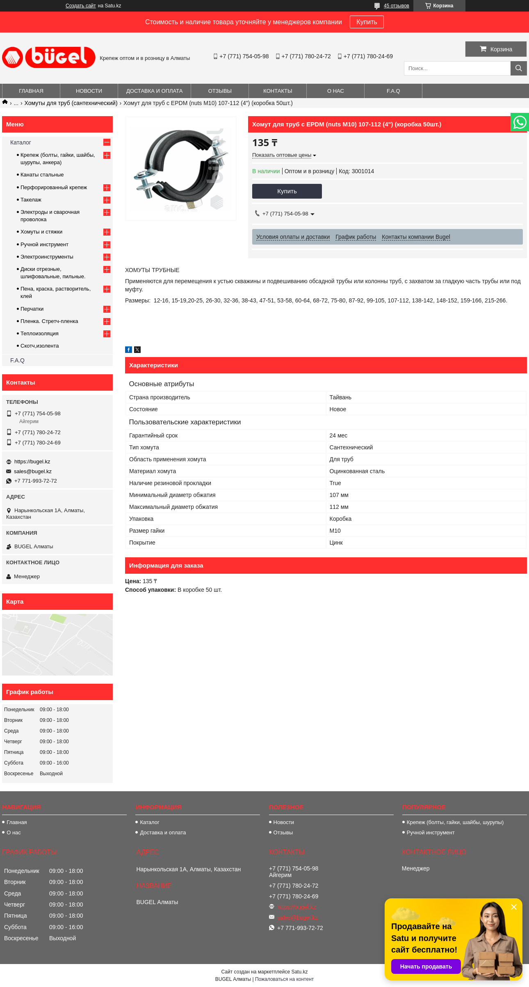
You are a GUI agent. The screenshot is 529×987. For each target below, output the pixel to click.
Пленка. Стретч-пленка (49, 321)
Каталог (20, 142)
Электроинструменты (47, 257)
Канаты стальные (42, 175)
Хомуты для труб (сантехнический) (71, 103)
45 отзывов (396, 6)
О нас (335, 91)
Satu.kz (299, 972)
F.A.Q (393, 91)
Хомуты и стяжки (41, 232)
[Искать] (519, 68)
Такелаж (31, 200)
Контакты (277, 91)
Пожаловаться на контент (284, 979)
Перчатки (32, 309)
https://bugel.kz (32, 461)
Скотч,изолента (40, 346)
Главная (31, 91)
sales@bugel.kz (33, 471)
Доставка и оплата (154, 91)
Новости (89, 91)
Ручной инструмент (44, 244)
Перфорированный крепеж (54, 187)
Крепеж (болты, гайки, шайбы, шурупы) (455, 822)
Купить (366, 21)
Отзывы (220, 91)
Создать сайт (81, 6)
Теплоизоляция (40, 333)
